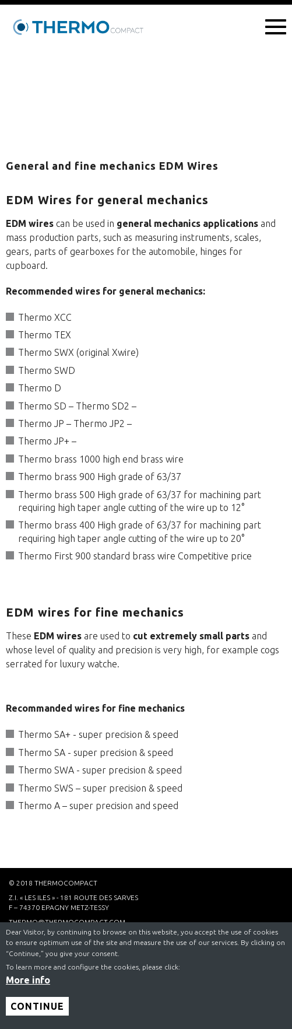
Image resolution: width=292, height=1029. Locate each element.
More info (28, 985)
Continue (37, 1011)
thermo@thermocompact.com (67, 922)
